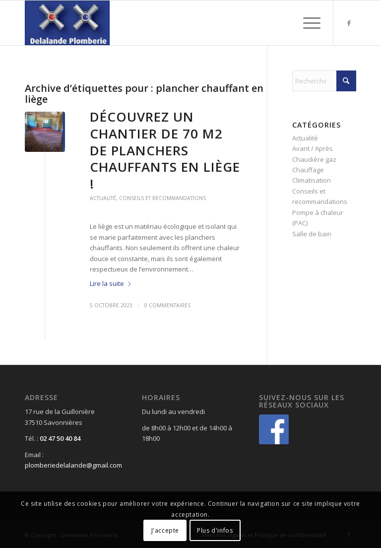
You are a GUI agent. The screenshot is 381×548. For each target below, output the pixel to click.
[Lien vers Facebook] (348, 22)
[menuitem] (306, 22)
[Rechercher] (324, 80)
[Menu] (306, 22)
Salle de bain (311, 233)
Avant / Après (312, 148)
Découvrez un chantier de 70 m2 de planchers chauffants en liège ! (165, 150)
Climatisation (311, 180)
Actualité (103, 198)
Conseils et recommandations (162, 198)
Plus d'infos (215, 530)
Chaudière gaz (314, 159)
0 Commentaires (167, 305)
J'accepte (165, 530)
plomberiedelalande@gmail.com (73, 465)
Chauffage (308, 169)
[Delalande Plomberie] (67, 22)
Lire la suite (111, 283)
